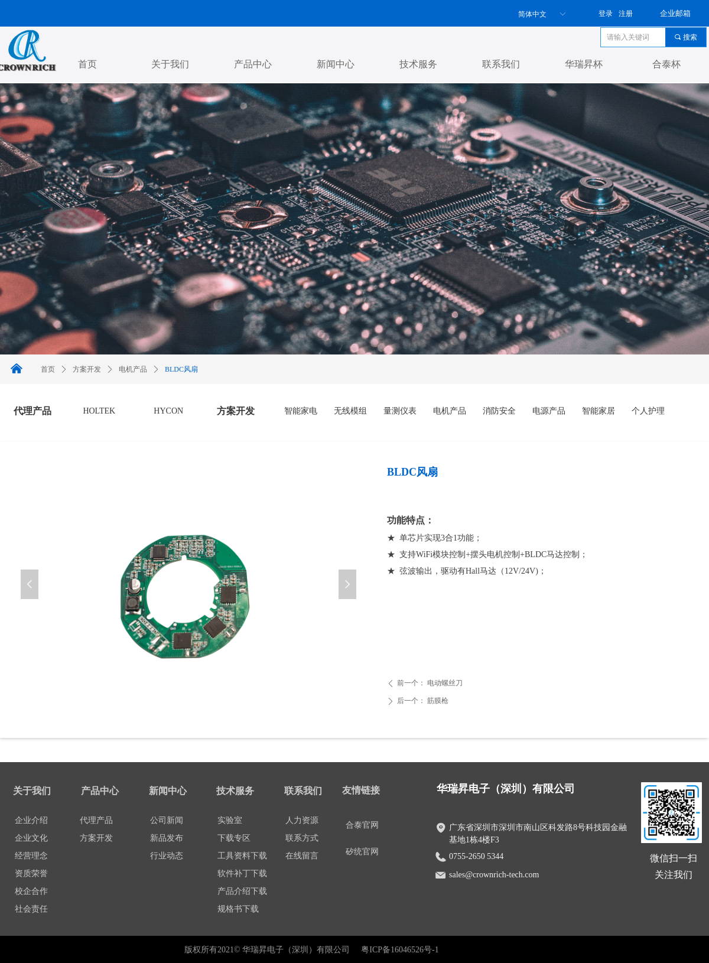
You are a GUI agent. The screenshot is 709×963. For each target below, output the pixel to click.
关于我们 (170, 64)
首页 (87, 64)
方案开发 (87, 369)
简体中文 (532, 14)
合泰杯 (666, 64)
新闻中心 (335, 64)
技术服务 (418, 64)
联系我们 (501, 64)
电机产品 (133, 369)
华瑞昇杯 (584, 64)
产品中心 (253, 64)
